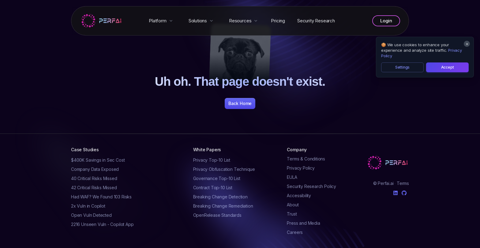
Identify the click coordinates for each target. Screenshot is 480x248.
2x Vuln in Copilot (88, 206)
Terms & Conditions (306, 158)
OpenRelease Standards (217, 215)
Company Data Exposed (95, 169)
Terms (403, 183)
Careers (295, 232)
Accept (447, 67)
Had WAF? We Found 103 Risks (101, 196)
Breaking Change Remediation (223, 206)
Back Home (240, 103)
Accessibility (299, 195)
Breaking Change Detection (220, 196)
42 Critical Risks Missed (94, 187)
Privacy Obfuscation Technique (224, 169)
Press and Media (303, 223)
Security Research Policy (311, 186)
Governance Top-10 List (216, 178)
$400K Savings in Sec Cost (98, 160)
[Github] (404, 193)
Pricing (278, 21)
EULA (292, 177)
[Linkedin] (395, 191)
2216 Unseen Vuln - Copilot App (102, 224)
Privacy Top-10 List (211, 160)
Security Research (316, 21)
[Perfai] (102, 21)
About (292, 204)
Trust (292, 213)
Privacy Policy (300, 168)
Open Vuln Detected (91, 215)
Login (386, 21)
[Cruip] (388, 163)
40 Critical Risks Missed (94, 178)
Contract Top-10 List (212, 187)
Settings (402, 67)
